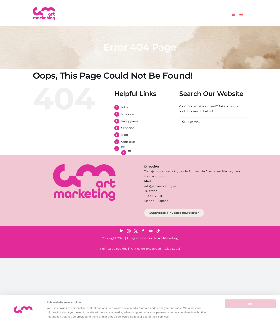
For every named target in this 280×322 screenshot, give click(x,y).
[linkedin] (121, 231)
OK (250, 290)
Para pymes (129, 121)
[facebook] (143, 231)
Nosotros (127, 114)
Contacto (128, 141)
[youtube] (151, 231)
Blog (124, 134)
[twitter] (136, 231)
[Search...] (213, 121)
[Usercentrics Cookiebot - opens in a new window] (23, 315)
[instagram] (129, 231)
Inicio (125, 107)
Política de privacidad (145, 248)
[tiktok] (158, 231)
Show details (187, 314)
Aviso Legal (172, 248)
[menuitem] (233, 14)
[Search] (183, 121)
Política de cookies (114, 248)
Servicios (127, 128)
